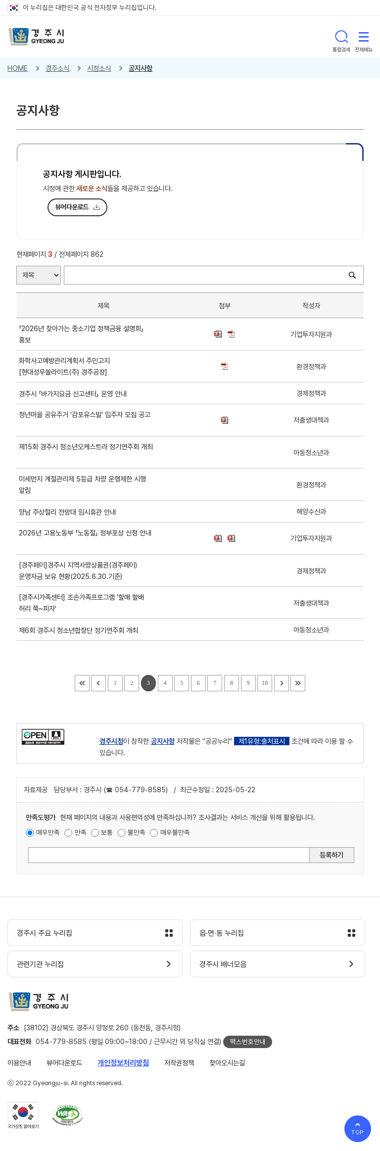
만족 (81, 832)
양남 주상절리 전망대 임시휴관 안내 (69, 512)
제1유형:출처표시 (261, 741)
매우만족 (48, 832)
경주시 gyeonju (36, 37)
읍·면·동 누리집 (221, 933)
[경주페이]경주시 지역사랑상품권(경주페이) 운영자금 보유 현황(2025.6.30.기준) (78, 570)
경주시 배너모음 (222, 964)
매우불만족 (175, 832)
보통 (107, 832)
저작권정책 (179, 1062)
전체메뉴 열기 (364, 37)
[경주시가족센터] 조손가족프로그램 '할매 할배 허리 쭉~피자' (81, 603)
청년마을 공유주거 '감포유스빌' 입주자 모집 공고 (84, 420)
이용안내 (19, 1062)
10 (265, 683)
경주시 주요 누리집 (44, 933)
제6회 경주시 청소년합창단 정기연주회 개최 (80, 630)
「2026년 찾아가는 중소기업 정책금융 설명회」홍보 (81, 334)
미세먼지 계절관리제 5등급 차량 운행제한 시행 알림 (82, 484)
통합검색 (341, 37)
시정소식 (99, 68)
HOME (17, 68)
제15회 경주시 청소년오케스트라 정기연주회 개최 (86, 452)
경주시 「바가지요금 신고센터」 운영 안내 (75, 393)
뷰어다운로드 (72, 207)
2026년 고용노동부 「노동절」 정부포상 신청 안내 (85, 538)
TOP (358, 1132)
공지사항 (140, 68)
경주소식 (57, 68)
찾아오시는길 (227, 1062)
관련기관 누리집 (40, 964)
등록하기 (331, 855)
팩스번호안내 (248, 1042)
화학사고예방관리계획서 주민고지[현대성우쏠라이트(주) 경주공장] (65, 366)
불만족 (136, 832)
